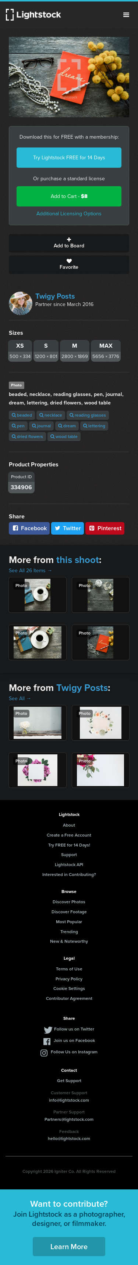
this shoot (77, 560)
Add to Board (69, 243)
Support (69, 854)
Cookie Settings (69, 988)
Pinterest (104, 528)
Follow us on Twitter (74, 1029)
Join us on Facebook (74, 1040)
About (69, 825)
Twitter (67, 528)
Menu (126, 15)
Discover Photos (69, 902)
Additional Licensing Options (69, 214)
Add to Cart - (69, 196)
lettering (94, 426)
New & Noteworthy (69, 941)
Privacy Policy (69, 979)
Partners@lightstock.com (69, 1119)
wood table (64, 436)
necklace (50, 415)
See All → (20, 698)
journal (41, 426)
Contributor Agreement (69, 998)
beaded (22, 415)
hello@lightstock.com (69, 1138)
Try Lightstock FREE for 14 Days (69, 157)
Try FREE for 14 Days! (69, 845)
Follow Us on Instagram (74, 1052)
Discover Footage (69, 911)
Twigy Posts (55, 296)
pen (18, 426)
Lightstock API (69, 864)
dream (67, 426)
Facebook (29, 528)
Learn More (69, 1246)
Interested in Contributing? (69, 874)
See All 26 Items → (30, 570)
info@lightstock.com (69, 1100)
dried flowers (27, 436)
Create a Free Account (69, 835)
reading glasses (88, 415)
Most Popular (69, 921)
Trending (69, 931)
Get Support (69, 1080)
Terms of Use (69, 969)
